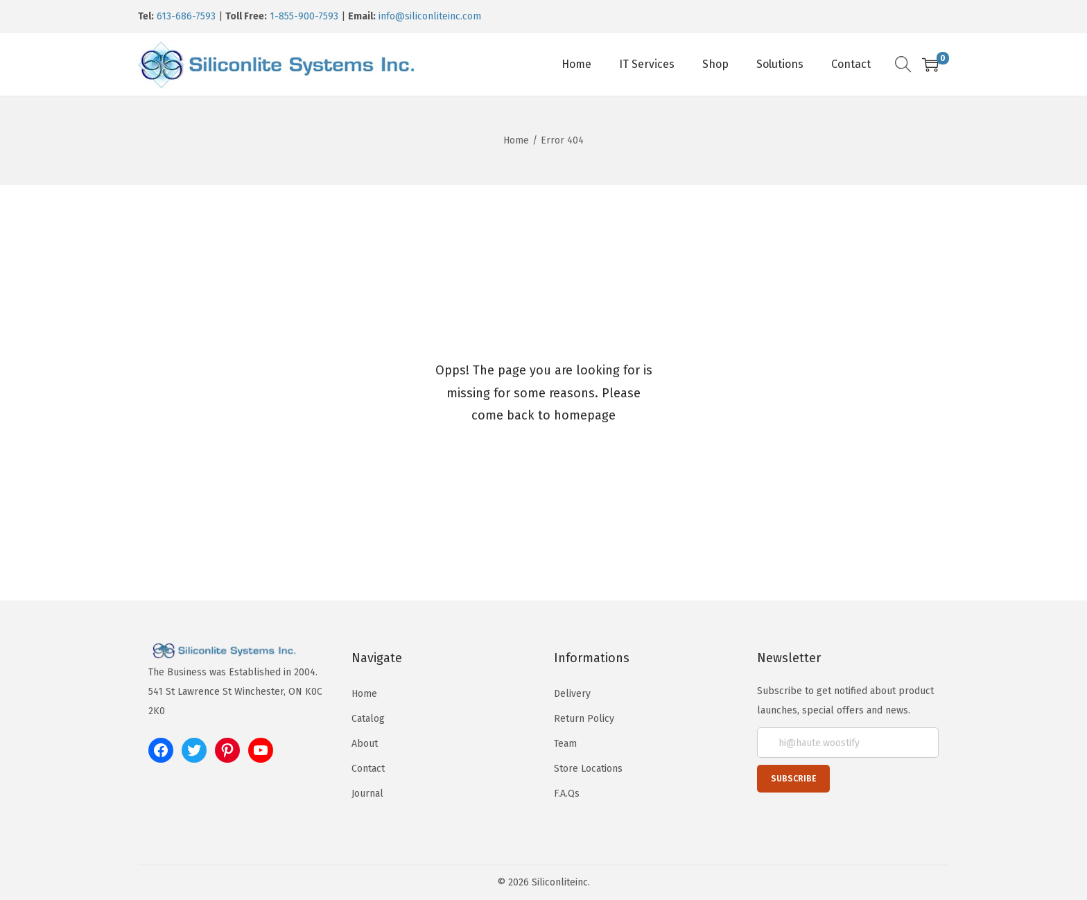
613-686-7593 (186, 16)
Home (516, 140)
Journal (367, 793)
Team (565, 744)
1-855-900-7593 (304, 16)
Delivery (572, 694)
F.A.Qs (567, 793)
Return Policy (584, 719)
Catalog (368, 719)
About (364, 744)
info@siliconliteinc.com (430, 16)
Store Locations (588, 768)
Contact (368, 768)
